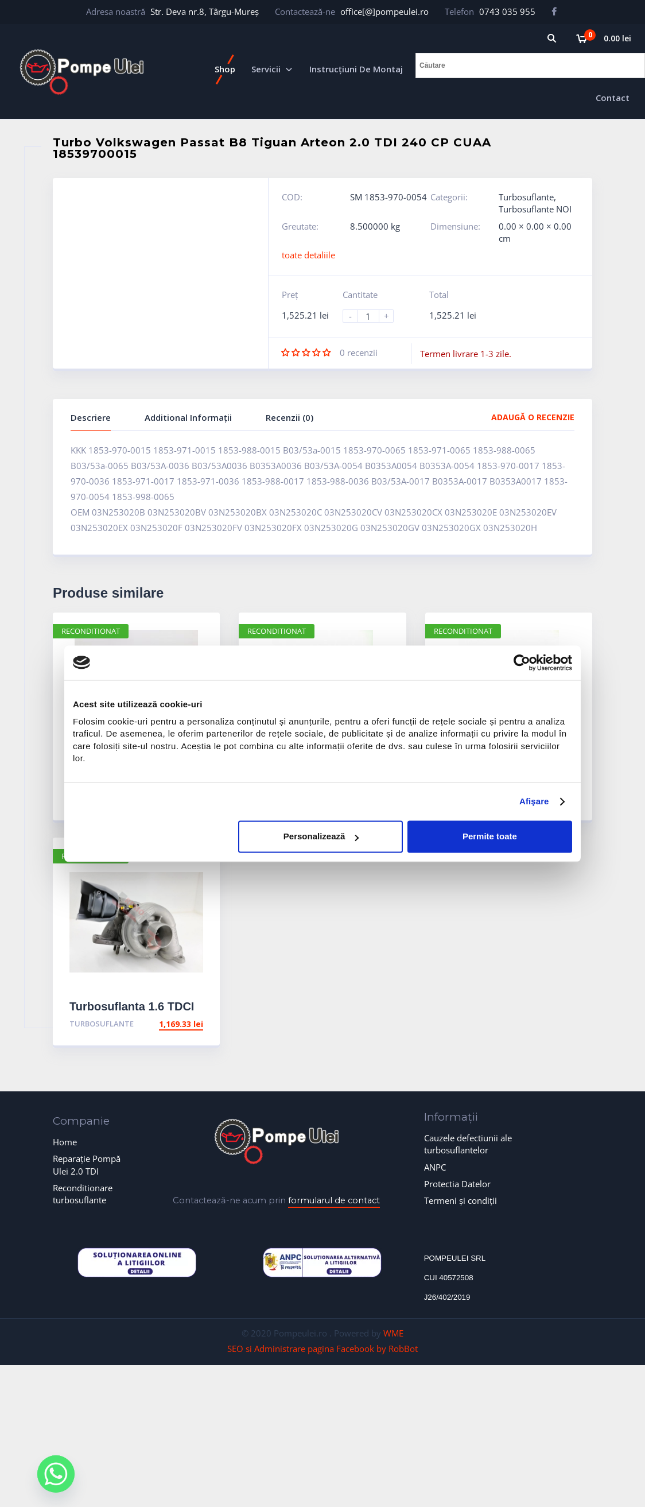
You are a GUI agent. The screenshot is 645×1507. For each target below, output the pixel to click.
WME (393, 1333)
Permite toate (490, 837)
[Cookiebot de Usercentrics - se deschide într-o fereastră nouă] (522, 662)
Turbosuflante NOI (535, 209)
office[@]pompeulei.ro (384, 11)
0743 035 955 (507, 11)
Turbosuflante (526, 197)
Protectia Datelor (457, 1184)
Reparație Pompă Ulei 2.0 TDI (87, 1164)
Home (65, 1142)
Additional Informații (188, 417)
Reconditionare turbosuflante (82, 1194)
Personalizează (321, 837)
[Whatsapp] (56, 1474)
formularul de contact (334, 1200)
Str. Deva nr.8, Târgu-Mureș (204, 11)
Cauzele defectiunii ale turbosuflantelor (468, 1144)
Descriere (91, 417)
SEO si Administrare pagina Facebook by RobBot (322, 1348)
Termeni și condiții (460, 1200)
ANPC (435, 1167)
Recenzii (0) (289, 417)
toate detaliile (308, 255)
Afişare (534, 802)
